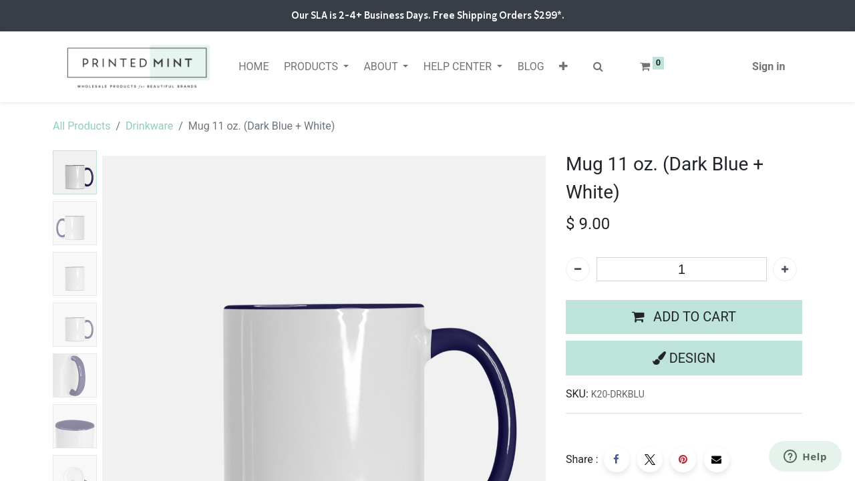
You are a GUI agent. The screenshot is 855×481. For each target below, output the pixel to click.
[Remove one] (578, 269)
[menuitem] (254, 66)
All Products (81, 126)
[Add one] (785, 269)
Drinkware (149, 126)
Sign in (768, 66)
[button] (563, 66)
